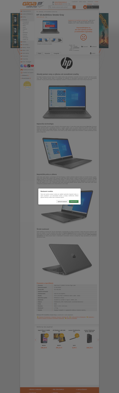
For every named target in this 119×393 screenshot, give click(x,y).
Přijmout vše (74, 201)
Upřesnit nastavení (62, 201)
